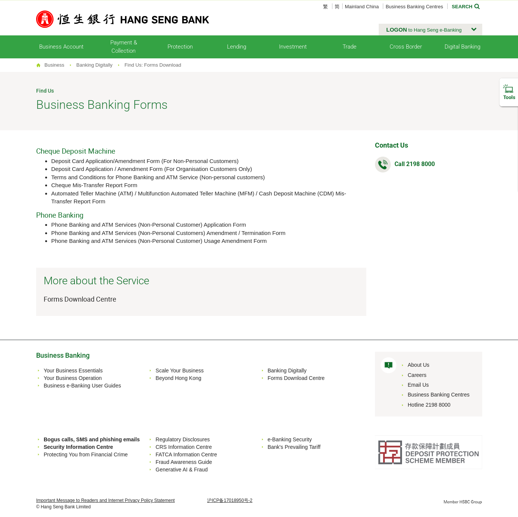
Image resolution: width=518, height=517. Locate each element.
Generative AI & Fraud (181, 470)
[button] (430, 30)
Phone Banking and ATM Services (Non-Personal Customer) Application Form (148, 224)
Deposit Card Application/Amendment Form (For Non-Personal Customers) (145, 161)
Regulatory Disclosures (182, 439)
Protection (180, 46)
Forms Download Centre (80, 298)
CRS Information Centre (183, 447)
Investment (293, 46)
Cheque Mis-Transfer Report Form (94, 185)
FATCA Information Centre (186, 454)
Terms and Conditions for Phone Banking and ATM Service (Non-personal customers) (158, 177)
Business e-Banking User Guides (82, 386)
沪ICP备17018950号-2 (229, 500)
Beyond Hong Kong (178, 378)
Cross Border (406, 46)
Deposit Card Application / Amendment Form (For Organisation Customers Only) (151, 169)
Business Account (61, 46)
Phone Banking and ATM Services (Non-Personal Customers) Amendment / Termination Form (168, 233)
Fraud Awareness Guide (183, 462)
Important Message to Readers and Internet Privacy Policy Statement (105, 500)
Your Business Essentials (73, 371)
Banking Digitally (94, 65)
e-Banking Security (290, 439)
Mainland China (362, 6)
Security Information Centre (78, 447)
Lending (236, 46)
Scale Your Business (179, 371)
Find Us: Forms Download (153, 65)
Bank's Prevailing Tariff (294, 447)
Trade (350, 46)
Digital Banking (462, 46)
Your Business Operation (73, 378)
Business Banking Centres (414, 6)
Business (54, 65)
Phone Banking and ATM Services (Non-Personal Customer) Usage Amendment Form (159, 241)
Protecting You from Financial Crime (86, 454)
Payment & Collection (123, 46)
